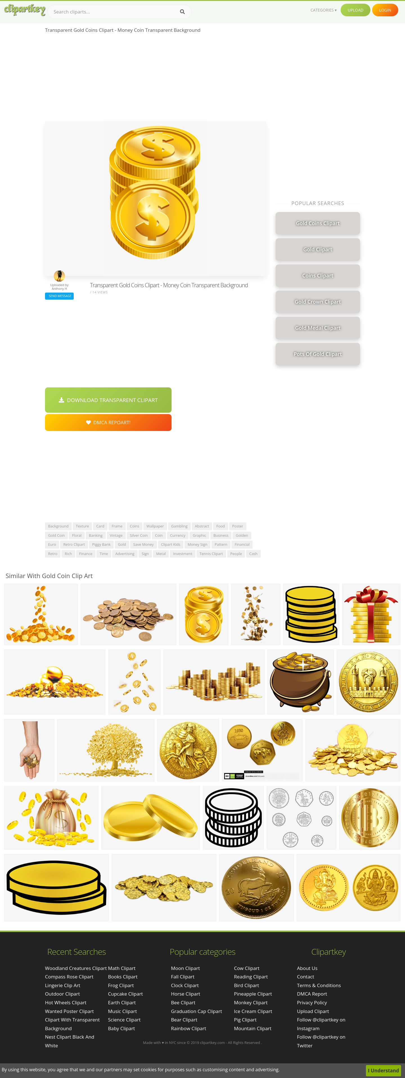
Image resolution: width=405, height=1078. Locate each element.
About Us (307, 968)
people (236, 553)
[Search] (182, 11)
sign (145, 553)
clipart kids (171, 544)
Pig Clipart (245, 1019)
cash (253, 553)
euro (52, 544)
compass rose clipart (69, 976)
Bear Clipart (184, 1019)
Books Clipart (123, 976)
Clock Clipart (185, 985)
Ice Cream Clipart (253, 1011)
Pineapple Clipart (253, 994)
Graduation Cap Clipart (196, 1011)
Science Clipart (124, 1019)
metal (161, 553)
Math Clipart (122, 968)
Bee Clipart (183, 1002)
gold (122, 544)
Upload (355, 10)
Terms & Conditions (319, 985)
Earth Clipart (122, 1002)
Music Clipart (122, 1011)
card (100, 526)
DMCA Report (312, 994)
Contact (305, 976)
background (58, 526)
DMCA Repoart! (108, 422)
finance (86, 553)
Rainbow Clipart (188, 1028)
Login (385, 10)
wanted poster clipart (69, 1011)
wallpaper (155, 526)
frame (117, 526)
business (221, 535)
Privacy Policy (312, 1002)
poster (237, 526)
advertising (124, 553)
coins (134, 526)
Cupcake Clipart (125, 994)
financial (242, 544)
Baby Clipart (121, 1028)
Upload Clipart (313, 1011)
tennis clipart (211, 553)
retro (52, 553)
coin (159, 535)
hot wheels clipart (65, 1002)
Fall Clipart (182, 976)
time (104, 553)
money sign (197, 544)
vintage (116, 535)
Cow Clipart (247, 968)
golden (242, 535)
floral (77, 535)
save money (143, 544)
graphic (199, 535)
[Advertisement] (155, 79)
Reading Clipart (251, 976)
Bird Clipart (246, 985)
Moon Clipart (185, 968)
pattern (221, 544)
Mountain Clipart (252, 1028)
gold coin (56, 535)
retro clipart (74, 544)
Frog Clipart (121, 985)
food (220, 526)
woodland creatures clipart (76, 968)
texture (82, 526)
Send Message (59, 296)
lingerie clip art (62, 985)
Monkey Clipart (251, 1002)
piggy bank (101, 544)
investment (182, 553)
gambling (179, 526)
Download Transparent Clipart (108, 400)
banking (96, 535)
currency (178, 535)
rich (68, 553)
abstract (202, 526)
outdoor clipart (62, 994)
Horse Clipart (185, 994)
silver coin (139, 535)
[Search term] (119, 12)
